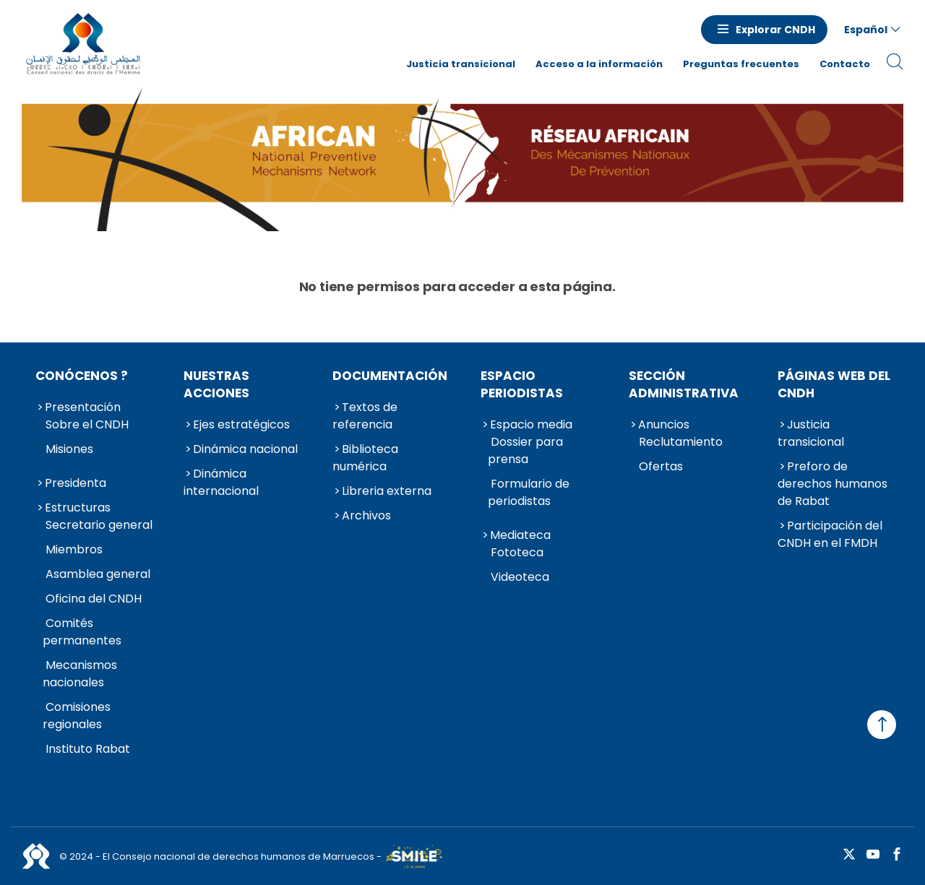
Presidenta (75, 483)
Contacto (844, 64)
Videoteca (520, 577)
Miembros (74, 549)
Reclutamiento (681, 441)
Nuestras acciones (216, 384)
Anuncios (663, 424)
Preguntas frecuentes (741, 64)
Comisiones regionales (77, 716)
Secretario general (99, 525)
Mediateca (520, 535)
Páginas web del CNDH (834, 384)
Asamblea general (98, 574)
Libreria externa (386, 491)
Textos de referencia (364, 416)
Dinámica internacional (221, 482)
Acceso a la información (599, 64)
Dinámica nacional (245, 449)
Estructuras (78, 507)
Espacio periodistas (522, 384)
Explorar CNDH (775, 29)
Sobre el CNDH (87, 424)
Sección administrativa (684, 384)
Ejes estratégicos (241, 424)
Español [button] (865, 29)
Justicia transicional (460, 64)
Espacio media (531, 424)
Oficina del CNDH (94, 598)
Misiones (69, 449)
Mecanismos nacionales (80, 674)
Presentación (83, 407)
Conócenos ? (81, 375)
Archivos (366, 515)
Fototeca (517, 552)
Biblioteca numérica (365, 458)
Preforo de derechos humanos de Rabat (832, 483)
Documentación (389, 375)
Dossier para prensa (525, 450)
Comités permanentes (82, 632)
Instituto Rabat (88, 749)
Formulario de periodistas (528, 492)
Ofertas (661, 466)
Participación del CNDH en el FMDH (830, 534)
